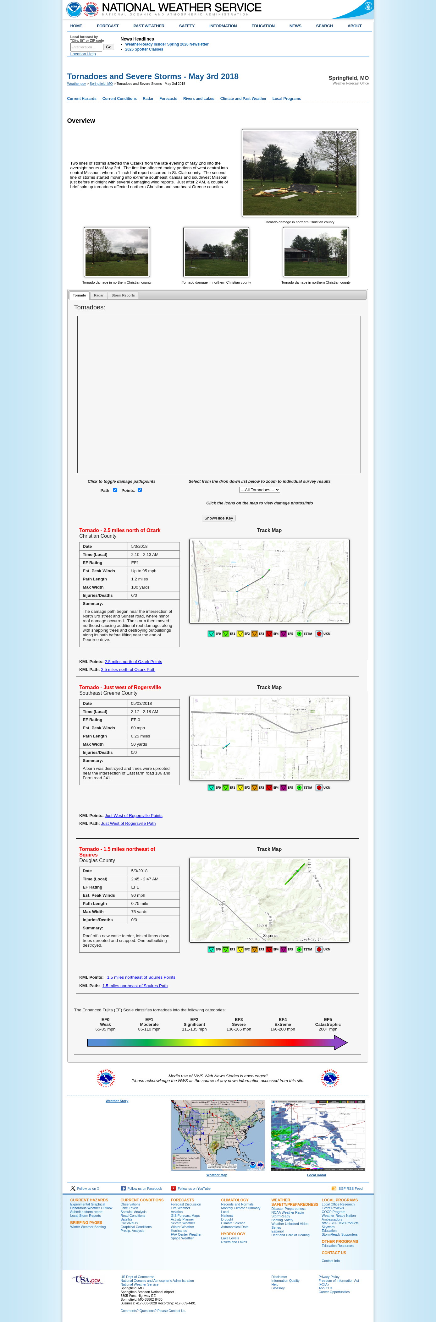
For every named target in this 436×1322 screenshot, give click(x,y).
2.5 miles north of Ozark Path (128, 669)
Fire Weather (180, 1208)
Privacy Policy (329, 1277)
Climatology (235, 1200)
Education (329, 1230)
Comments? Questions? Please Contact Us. (153, 1311)
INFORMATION (223, 26)
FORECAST (108, 26)
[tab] (79, 295)
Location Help (83, 54)
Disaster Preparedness (289, 1208)
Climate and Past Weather (243, 98)
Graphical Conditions (136, 1227)
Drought (227, 1219)
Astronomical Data (235, 1227)
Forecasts (168, 98)
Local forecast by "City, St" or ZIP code (87, 38)
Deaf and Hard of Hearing (291, 1235)
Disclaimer (279, 1277)
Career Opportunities (334, 1292)
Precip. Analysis (132, 1230)
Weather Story (117, 1101)
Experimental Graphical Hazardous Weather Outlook (91, 1206)
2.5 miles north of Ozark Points (133, 661)
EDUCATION (262, 26)
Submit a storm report (86, 1212)
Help (275, 1284)
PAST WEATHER (148, 26)
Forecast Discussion (186, 1204)
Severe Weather (183, 1223)
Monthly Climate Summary (241, 1208)
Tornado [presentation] (79, 295)
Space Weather (182, 1238)
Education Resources (338, 1246)
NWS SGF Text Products (340, 1223)
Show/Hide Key (218, 518)
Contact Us (334, 1253)
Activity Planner (182, 1219)
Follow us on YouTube (191, 1188)
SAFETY (187, 26)
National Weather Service (140, 1284)
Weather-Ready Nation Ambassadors (339, 1217)
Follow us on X (84, 1188)
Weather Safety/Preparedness (295, 1202)
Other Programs (340, 1241)
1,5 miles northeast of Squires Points (141, 977)
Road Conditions (133, 1215)
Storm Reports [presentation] (123, 295)
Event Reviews (333, 1208)
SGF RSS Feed (347, 1188)
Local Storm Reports (85, 1215)
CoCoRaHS (129, 1223)
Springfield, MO (101, 83)
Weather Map (218, 1173)
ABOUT (355, 26)
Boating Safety (282, 1220)
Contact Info (331, 1261)
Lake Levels (130, 1208)
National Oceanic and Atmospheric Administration (157, 1280)
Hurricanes (179, 1230)
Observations (131, 1204)
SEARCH (324, 26)
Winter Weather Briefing (88, 1227)
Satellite (127, 1219)
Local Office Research (338, 1204)
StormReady (281, 1216)
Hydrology (233, 1234)
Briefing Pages (86, 1223)
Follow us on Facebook (141, 1188)
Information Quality (286, 1280)
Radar (148, 98)
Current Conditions (119, 98)
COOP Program (333, 1212)
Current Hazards (82, 98)
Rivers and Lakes (198, 98)
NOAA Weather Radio (288, 1212)
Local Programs (287, 98)
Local (225, 1212)
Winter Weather (182, 1227)
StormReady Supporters (340, 1234)
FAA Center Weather (186, 1234)
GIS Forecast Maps (185, 1215)
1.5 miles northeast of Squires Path (135, 985)
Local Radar (318, 1173)
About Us (326, 1288)
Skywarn (328, 1227)
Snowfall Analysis (133, 1212)
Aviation (177, 1212)
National (227, 1215)
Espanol (278, 1231)
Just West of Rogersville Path (128, 823)
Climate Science (233, 1223)
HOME (76, 26)
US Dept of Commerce (137, 1277)
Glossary (278, 1288)
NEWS (295, 26)
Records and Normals (237, 1204)
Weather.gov (76, 83)
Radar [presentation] (98, 295)
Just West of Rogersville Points (133, 815)
